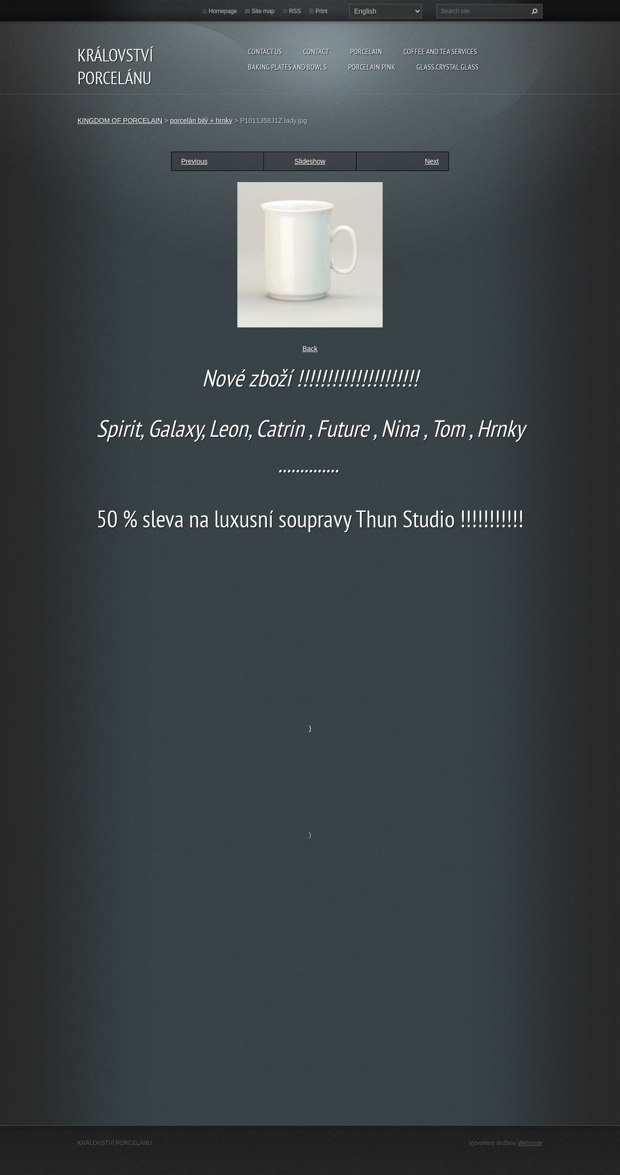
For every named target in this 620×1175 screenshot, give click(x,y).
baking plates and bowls (287, 67)
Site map (262, 11)
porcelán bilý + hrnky (201, 120)
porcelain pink (371, 67)
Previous (194, 161)
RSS (295, 11)
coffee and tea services (440, 51)
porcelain (366, 51)
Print (321, 11)
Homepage (223, 11)
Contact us (265, 51)
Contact (316, 51)
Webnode (530, 1143)
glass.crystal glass (448, 67)
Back (309, 349)
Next (432, 161)
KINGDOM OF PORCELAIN (120, 120)
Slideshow (310, 161)
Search (533, 11)
